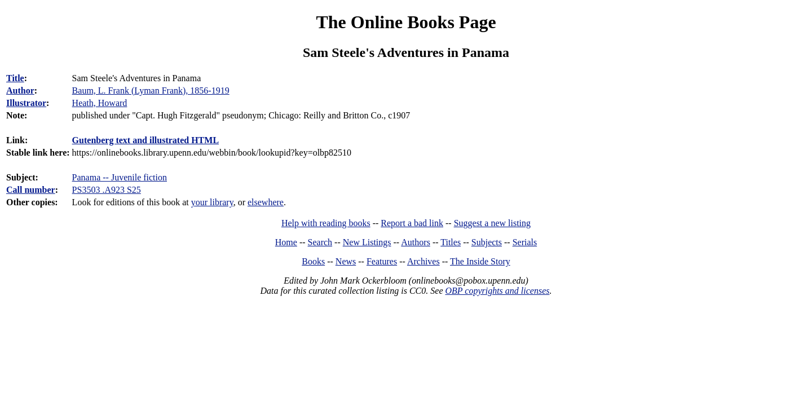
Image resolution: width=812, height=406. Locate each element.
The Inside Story (480, 261)
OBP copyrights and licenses (497, 290)
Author (20, 90)
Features (382, 261)
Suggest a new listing (492, 223)
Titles (450, 242)
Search (320, 242)
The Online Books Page (406, 22)
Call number (30, 190)
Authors (415, 242)
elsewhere (266, 202)
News (346, 261)
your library (212, 202)
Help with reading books (325, 223)
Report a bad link (412, 223)
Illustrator (26, 103)
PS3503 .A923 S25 (106, 190)
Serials (525, 242)
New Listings (367, 242)
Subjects (486, 242)
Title (15, 78)
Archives (423, 261)
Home (286, 242)
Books (313, 261)
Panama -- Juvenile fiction (119, 177)
